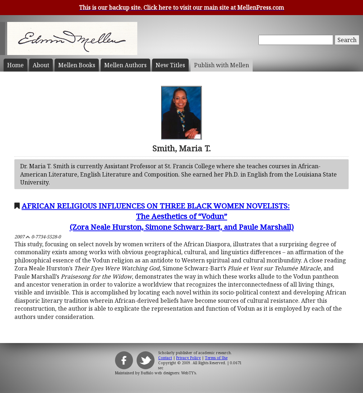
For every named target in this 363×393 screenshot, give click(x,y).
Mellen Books (76, 65)
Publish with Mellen (221, 65)
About (41, 65)
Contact (165, 357)
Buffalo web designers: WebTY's (168, 372)
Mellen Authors (125, 65)
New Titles (170, 65)
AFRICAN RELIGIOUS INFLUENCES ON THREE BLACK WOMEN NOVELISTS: (181, 216)
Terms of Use (216, 357)
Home (15, 65)
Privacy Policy (188, 357)
